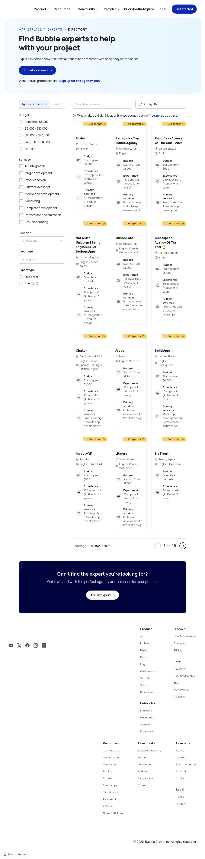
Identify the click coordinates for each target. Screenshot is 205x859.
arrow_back (157, 546)
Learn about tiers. (165, 115)
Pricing (129, 9)
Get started (184, 9)
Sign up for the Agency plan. (80, 81)
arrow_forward (183, 546)
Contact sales (142, 9)
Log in (162, 9)
